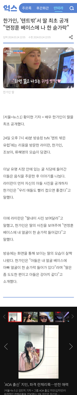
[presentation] (4, 317)
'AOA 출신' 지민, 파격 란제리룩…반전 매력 (36, 384)
